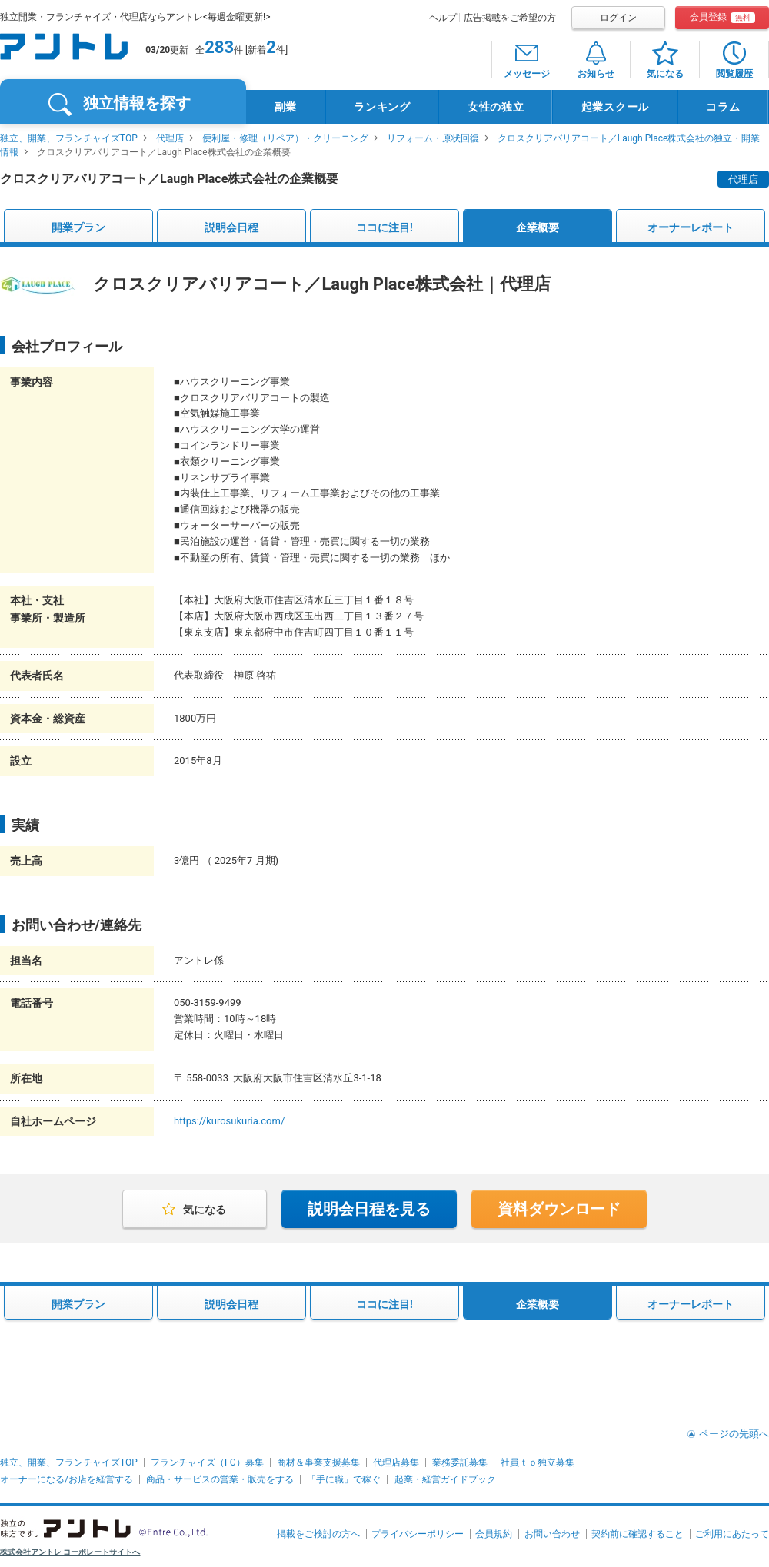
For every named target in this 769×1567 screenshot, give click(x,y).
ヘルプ (443, 17)
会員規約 (493, 1534)
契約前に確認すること (637, 1534)
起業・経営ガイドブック (445, 1479)
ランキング (382, 107)
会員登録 (722, 17)
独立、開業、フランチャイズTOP (69, 138)
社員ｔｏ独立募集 (537, 1462)
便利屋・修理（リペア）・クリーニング (285, 138)
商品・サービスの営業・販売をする (220, 1479)
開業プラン (78, 227)
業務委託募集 (460, 1462)
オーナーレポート (690, 227)
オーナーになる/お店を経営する (66, 1479)
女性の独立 (496, 107)
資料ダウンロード (559, 1209)
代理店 (170, 138)
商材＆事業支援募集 (318, 1462)
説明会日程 (231, 227)
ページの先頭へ (734, 1433)
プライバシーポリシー (417, 1534)
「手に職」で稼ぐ (344, 1479)
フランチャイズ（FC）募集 (207, 1462)
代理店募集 (396, 1462)
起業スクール (615, 107)
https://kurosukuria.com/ (229, 1121)
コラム (723, 107)
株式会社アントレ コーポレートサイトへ (70, 1552)
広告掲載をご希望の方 (510, 17)
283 (219, 47)
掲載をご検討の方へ (318, 1534)
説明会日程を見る (369, 1209)
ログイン (618, 17)
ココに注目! (384, 227)
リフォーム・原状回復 (433, 138)
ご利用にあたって (732, 1534)
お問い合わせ (552, 1534)
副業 (286, 107)
